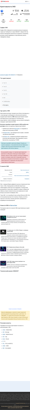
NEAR (4, 334)
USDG (4, 329)
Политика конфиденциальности (9, 403)
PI (3, 341)
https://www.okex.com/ (25, 170)
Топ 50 (5, 90)
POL (4, 343)
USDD (4, 345)
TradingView (27, 178)
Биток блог (13, 205)
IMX (3, 348)
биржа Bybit (17, 128)
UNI (3, 332)
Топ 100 (5, 94)
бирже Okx (6, 136)
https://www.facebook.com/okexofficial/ (21, 175)
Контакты (2, 403)
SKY (4, 336)
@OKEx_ (27, 172)
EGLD (4, 339)
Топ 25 (5, 86)
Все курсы (5, 105)
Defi (4, 97)
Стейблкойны (6, 101)
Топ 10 (5, 83)
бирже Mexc (7, 132)
